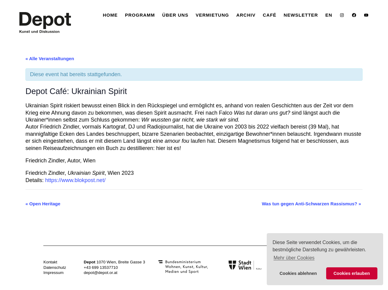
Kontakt (50, 262)
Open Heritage (42, 203)
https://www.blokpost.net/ (75, 180)
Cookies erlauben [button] (351, 273)
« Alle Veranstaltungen (49, 58)
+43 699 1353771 (99, 267)
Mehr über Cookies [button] (293, 257)
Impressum (53, 272)
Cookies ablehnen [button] (298, 273)
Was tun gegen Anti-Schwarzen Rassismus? (311, 203)
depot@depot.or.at (100, 272)
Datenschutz (54, 267)
